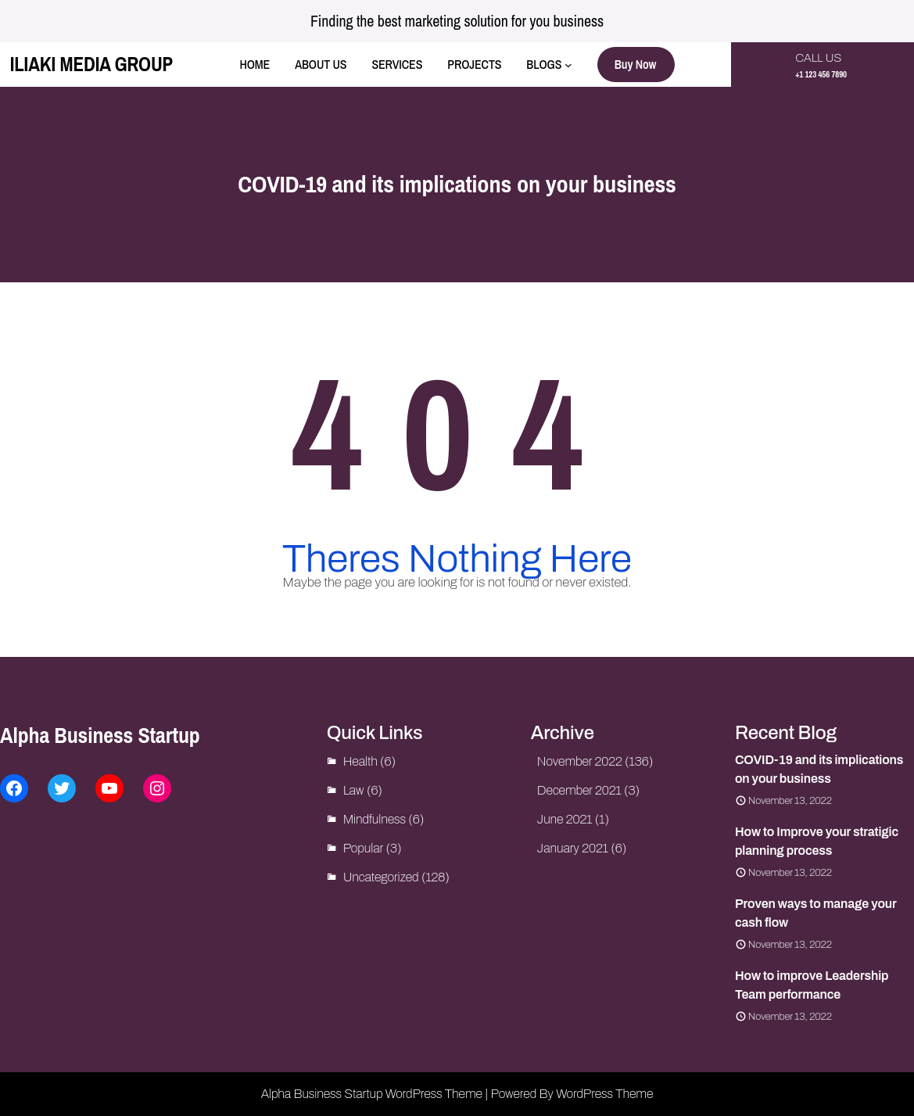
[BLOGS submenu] (569, 65)
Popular (363, 848)
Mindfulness (374, 819)
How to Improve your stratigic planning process (816, 841)
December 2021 (579, 790)
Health (360, 761)
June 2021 (565, 819)
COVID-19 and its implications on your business (819, 769)
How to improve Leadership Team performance (812, 985)
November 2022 (579, 761)
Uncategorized (381, 877)
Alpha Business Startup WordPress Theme (371, 1093)
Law (353, 790)
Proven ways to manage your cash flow (815, 913)
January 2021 (572, 848)
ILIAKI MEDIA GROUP (91, 64)
